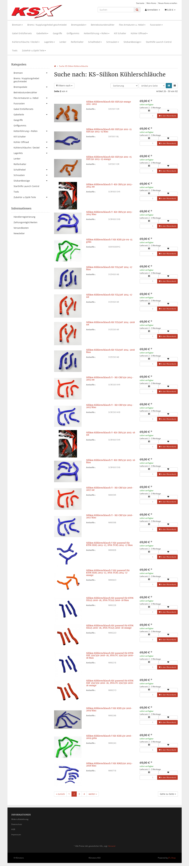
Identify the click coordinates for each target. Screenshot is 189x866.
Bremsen (17, 24)
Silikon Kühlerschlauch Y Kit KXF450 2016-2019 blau (109, 709)
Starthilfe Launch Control (159, 41)
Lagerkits (49, 41)
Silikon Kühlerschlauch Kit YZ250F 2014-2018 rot (110, 323)
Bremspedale (78, 24)
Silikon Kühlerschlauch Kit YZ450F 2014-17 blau (109, 268)
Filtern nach (64, 85)
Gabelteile (42, 33)
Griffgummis (73, 33)
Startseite (140, 3)
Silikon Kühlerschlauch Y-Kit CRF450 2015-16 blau (110, 461)
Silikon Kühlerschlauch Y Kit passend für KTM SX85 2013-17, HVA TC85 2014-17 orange (108, 573)
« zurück (60, 793)
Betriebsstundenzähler (102, 24)
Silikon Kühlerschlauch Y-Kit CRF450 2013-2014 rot (109, 185)
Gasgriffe (57, 33)
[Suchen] (116, 9)
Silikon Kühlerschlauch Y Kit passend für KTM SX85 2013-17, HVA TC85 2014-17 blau (109, 543)
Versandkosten (21, 227)
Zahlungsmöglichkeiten (25, 222)
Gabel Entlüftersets (22, 33)
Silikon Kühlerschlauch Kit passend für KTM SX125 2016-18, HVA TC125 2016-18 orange (109, 626)
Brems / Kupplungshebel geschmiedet (47, 24)
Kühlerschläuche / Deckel (26, 41)
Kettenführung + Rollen (96, 33)
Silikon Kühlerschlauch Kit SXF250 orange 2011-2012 (108, 102)
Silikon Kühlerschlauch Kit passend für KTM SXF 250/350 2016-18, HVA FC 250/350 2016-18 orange (110, 683)
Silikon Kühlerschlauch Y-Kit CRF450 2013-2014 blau (109, 213)
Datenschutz (16, 824)
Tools (14, 50)
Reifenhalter (77, 41)
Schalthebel (95, 41)
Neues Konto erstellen (167, 3)
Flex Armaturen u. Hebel (132, 24)
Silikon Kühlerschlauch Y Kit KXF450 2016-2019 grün (109, 736)
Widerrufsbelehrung (19, 819)
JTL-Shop (172, 858)
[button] (169, 85)
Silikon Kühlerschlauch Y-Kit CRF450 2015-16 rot (110, 433)
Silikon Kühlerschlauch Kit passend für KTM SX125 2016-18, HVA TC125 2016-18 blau (109, 599)
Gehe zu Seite (168, 793)
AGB (13, 829)
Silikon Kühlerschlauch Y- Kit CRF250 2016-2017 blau (109, 516)
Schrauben (112, 41)
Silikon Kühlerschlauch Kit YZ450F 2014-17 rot (109, 295)
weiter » (93, 793)
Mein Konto (151, 3)
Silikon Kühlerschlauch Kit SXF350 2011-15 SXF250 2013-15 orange (109, 158)
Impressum (16, 834)
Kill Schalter (120, 33)
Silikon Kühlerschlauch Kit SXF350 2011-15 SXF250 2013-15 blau (109, 130)
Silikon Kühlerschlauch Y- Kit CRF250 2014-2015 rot (109, 378)
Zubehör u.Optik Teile (34, 50)
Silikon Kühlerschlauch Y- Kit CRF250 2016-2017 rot (109, 488)
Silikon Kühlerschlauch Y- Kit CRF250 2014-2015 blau (109, 406)
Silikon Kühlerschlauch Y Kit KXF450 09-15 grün (109, 240)
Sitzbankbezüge (132, 41)
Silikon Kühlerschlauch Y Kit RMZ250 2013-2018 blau (109, 764)
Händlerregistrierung (24, 216)
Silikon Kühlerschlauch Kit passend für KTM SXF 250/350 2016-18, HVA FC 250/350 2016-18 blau (110, 655)
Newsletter (19, 233)
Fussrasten (156, 24)
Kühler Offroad (139, 33)
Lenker (62, 41)
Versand (111, 846)
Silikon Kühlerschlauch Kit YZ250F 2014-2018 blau (110, 351)
